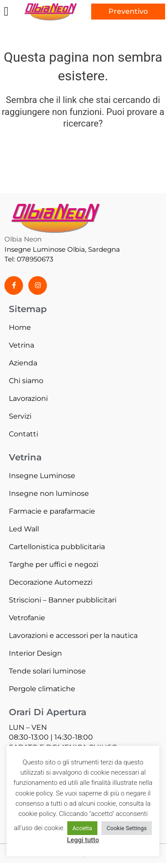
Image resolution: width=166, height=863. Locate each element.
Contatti (23, 434)
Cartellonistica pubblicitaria (57, 546)
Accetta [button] (83, 828)
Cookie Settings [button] (127, 828)
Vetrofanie (27, 618)
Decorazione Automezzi (51, 582)
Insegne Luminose (42, 475)
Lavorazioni (28, 398)
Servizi (20, 416)
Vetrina (21, 345)
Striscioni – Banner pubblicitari (62, 600)
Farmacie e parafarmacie (52, 511)
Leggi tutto (83, 840)
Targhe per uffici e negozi (53, 564)
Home (20, 327)
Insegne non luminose (49, 493)
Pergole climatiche (42, 689)
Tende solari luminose (47, 671)
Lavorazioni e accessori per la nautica (73, 635)
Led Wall (24, 529)
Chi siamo (26, 380)
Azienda (23, 363)
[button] (6, 11)
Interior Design (35, 653)
